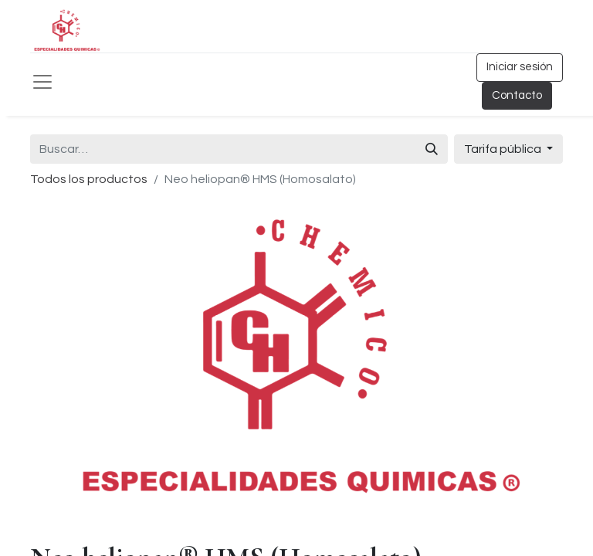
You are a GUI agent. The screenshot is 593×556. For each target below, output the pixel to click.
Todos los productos (88, 179)
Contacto (517, 95)
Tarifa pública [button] (504, 149)
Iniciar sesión (519, 67)
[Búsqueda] (431, 149)
